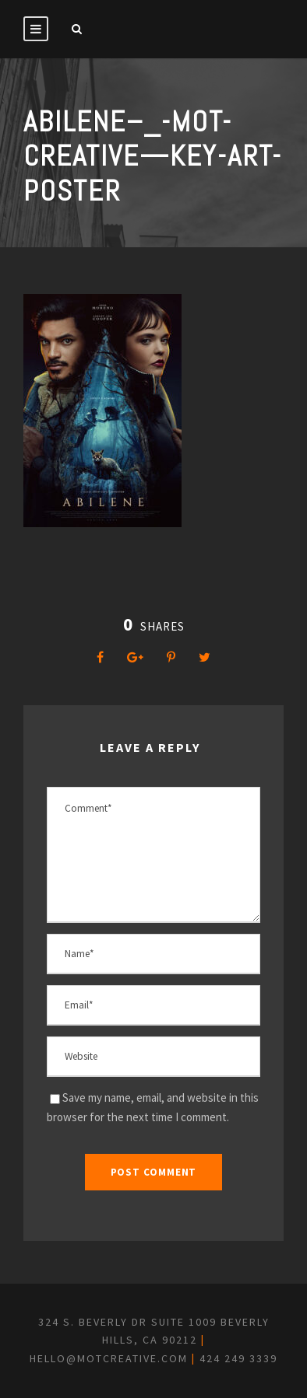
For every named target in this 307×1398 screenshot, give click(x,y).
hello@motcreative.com (109, 1358)
